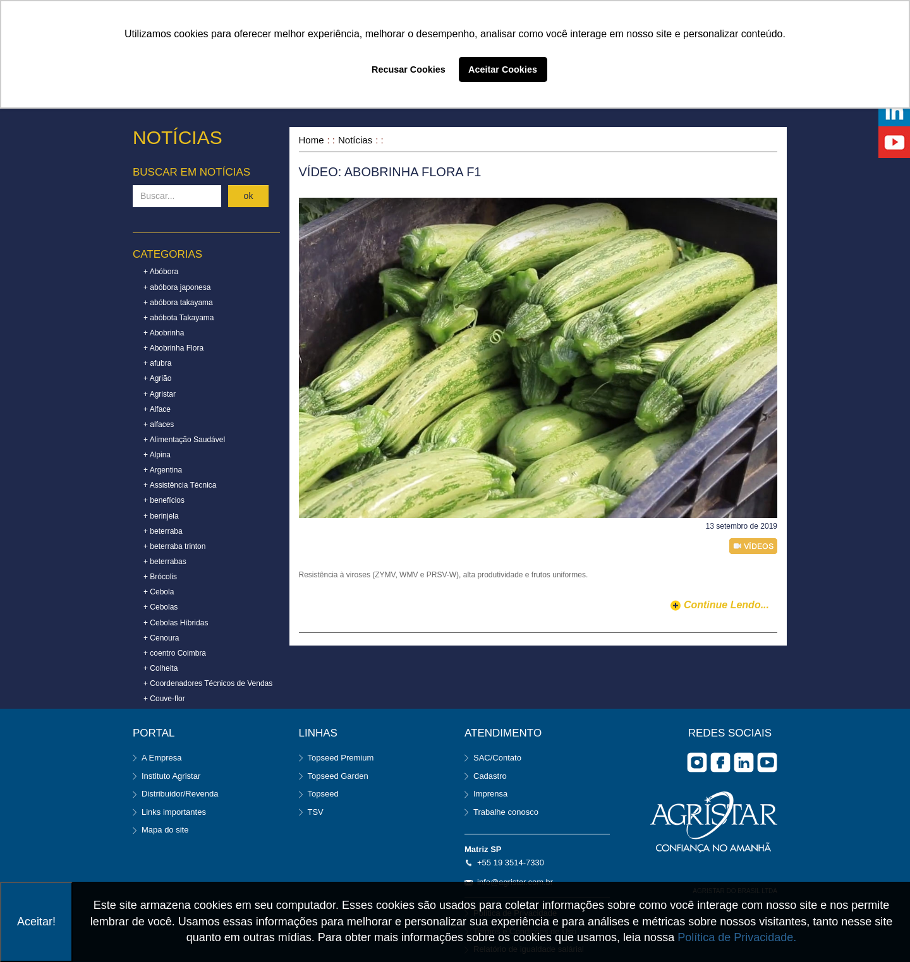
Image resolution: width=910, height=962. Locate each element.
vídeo (753, 546)
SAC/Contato (497, 757)
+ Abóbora (160, 271)
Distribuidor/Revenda (180, 793)
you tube (767, 762)
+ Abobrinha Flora (173, 348)
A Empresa (162, 757)
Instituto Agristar (171, 776)
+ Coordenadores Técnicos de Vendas (207, 683)
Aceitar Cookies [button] (502, 69)
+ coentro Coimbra (174, 653)
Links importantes (174, 812)
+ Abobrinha (163, 332)
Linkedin (744, 762)
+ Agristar (159, 394)
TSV (316, 812)
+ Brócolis (160, 576)
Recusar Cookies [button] (409, 69)
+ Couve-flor (164, 698)
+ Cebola (158, 591)
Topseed (323, 793)
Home (311, 140)
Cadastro (490, 776)
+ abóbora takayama (178, 302)
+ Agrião (157, 378)
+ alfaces (158, 424)
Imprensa (490, 793)
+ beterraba (163, 531)
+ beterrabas (164, 561)
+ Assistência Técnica (180, 485)
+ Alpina (157, 454)
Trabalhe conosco (505, 812)
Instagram (697, 762)
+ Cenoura (161, 638)
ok (248, 196)
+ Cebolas (160, 607)
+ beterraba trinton (174, 546)
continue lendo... (726, 604)
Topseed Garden (338, 776)
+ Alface (157, 409)
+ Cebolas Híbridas (175, 622)
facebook (720, 762)
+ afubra (157, 363)
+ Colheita (160, 668)
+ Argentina (162, 470)
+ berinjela (161, 516)
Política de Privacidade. (736, 937)
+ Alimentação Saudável (184, 439)
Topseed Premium (341, 757)
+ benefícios (164, 500)
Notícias (355, 140)
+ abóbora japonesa (176, 287)
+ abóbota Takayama (178, 317)
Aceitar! (36, 921)
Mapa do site (165, 829)
